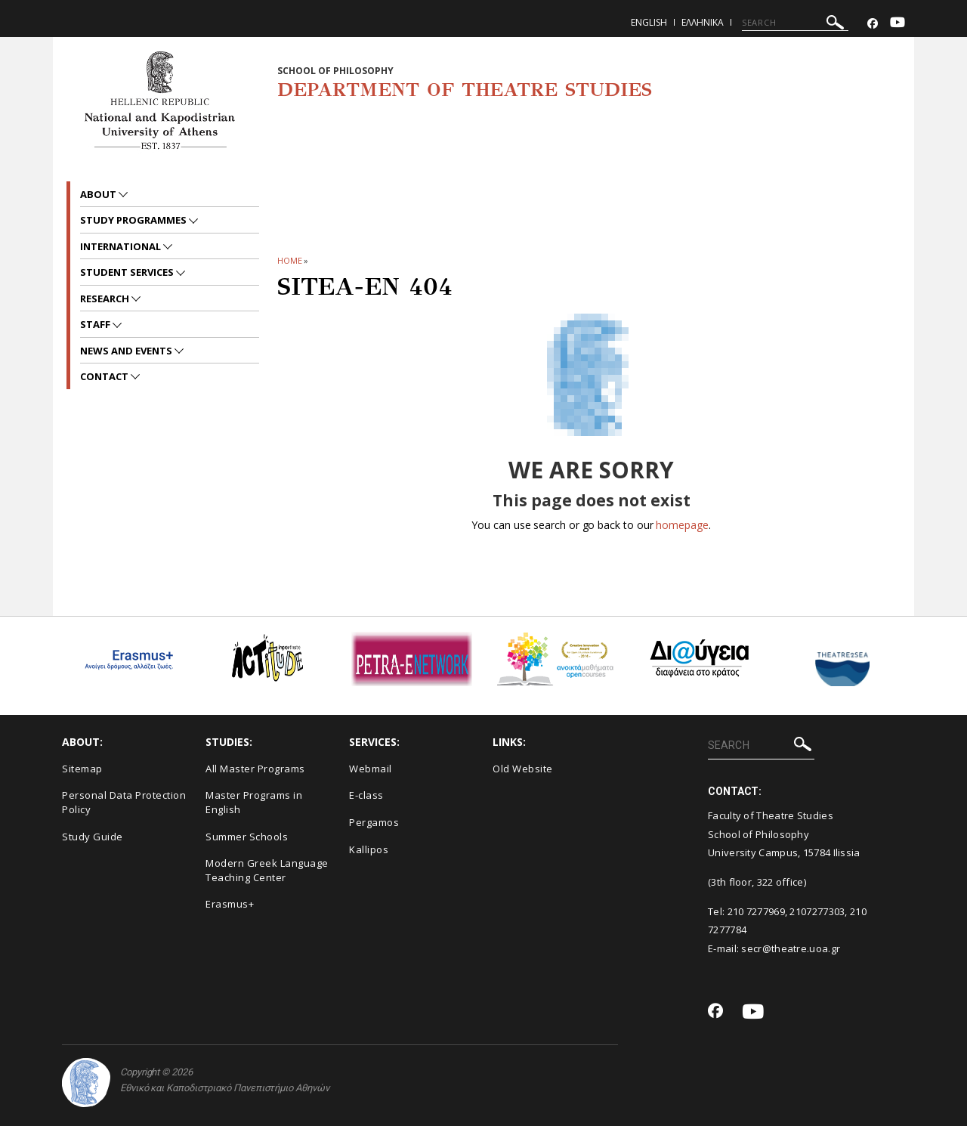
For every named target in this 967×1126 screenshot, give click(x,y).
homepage (682, 525)
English (649, 22)
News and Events (127, 350)
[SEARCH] (795, 22)
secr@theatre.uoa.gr (790, 948)
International (121, 246)
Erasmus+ (229, 904)
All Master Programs (255, 768)
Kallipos (368, 849)
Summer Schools (246, 836)
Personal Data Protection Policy (124, 802)
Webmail (370, 768)
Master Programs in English (253, 802)
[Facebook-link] (872, 23)
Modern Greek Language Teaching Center (267, 870)
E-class (366, 795)
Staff (96, 324)
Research (105, 298)
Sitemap (82, 768)
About (99, 194)
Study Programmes (134, 220)
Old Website (523, 768)
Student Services (128, 272)
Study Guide (92, 836)
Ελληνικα (702, 22)
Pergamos (374, 822)
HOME (289, 260)
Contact (105, 376)
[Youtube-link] (897, 23)
